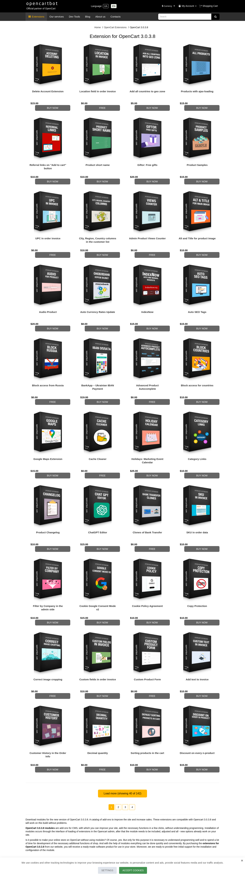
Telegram (37, 833)
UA (105, 6)
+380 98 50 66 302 (44, 829)
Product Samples (197, 161)
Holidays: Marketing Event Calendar (147, 444)
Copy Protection (197, 582)
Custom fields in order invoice (97, 652)
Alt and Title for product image (197, 231)
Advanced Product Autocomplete (147, 373)
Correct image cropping (48, 652)
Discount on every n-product (197, 722)
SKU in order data (197, 512)
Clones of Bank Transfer (147, 512)
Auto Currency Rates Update (97, 301)
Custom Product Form (147, 652)
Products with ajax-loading (197, 91)
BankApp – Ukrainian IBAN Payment (97, 373)
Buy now (56, 104)
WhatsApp (49, 833)
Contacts (116, 16)
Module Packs (182, 849)
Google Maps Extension (47, 442)
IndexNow (147, 301)
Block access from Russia (48, 371)
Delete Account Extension (47, 91)
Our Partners (98, 849)
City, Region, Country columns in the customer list (97, 233)
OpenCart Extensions (115, 27)
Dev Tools (74, 16)
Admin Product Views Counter (147, 231)
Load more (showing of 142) (122, 759)
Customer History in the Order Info (48, 724)
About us (100, 16)
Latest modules (183, 845)
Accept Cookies (134, 870)
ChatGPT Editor (97, 512)
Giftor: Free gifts (147, 161)
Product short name (98, 161)
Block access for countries (197, 371)
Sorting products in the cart (147, 722)
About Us (97, 845)
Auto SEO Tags (197, 301)
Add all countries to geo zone (147, 91)
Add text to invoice (197, 652)
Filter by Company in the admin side (48, 584)
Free (106, 104)
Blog (87, 16)
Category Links (197, 442)
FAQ (177, 854)
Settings (106, 870)
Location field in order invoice (97, 91)
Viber (58, 833)
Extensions (36, 16)
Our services (57, 16)
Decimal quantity (97, 722)
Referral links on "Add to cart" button (48, 163)
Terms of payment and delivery (108, 854)
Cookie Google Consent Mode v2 (97, 584)
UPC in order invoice (47, 231)
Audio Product (48, 301)
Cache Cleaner (98, 442)
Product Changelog (48, 512)
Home (97, 27)
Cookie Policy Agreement (147, 582)
